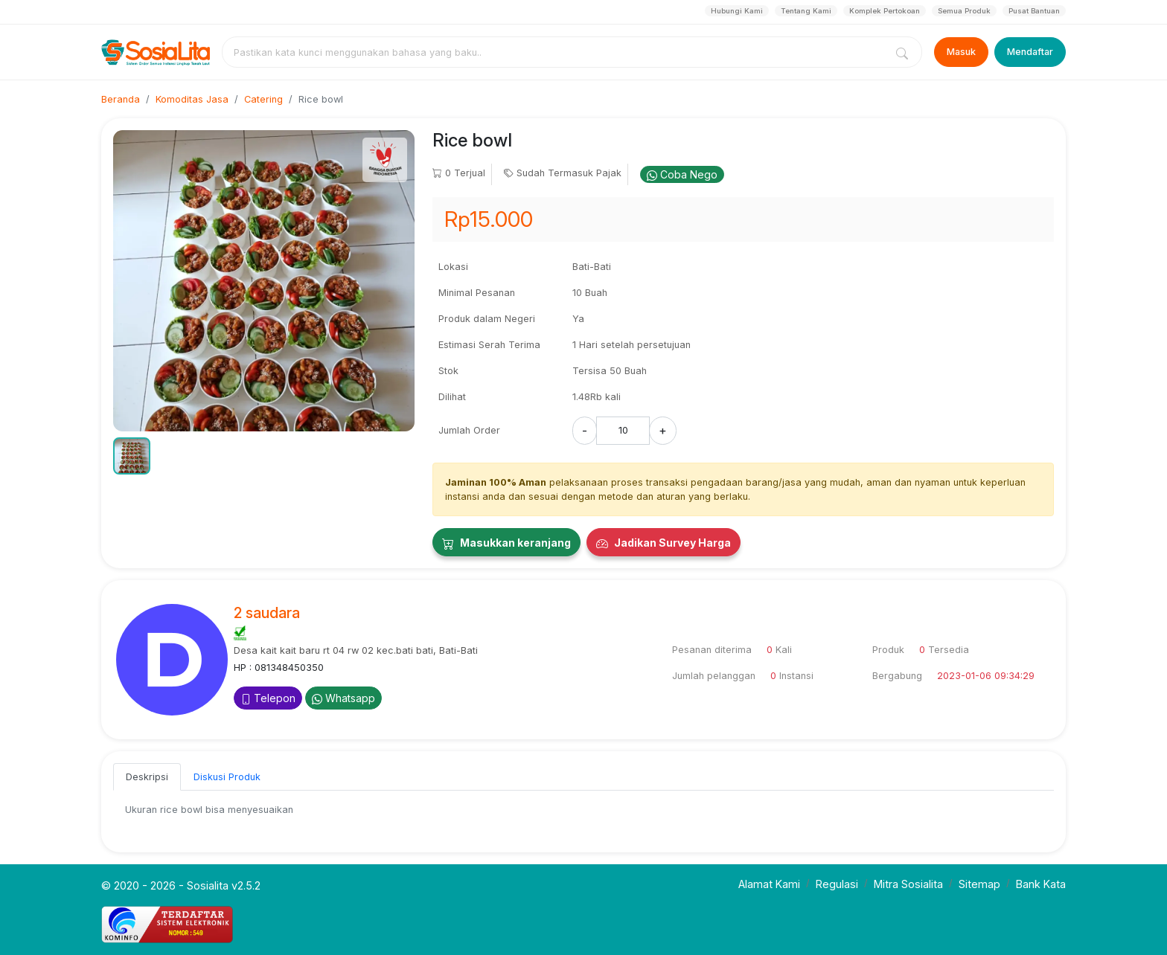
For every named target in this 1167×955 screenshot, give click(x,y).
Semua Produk (964, 11)
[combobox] (556, 52)
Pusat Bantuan (1034, 11)
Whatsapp (343, 698)
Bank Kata (1041, 884)
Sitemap (979, 884)
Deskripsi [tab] (147, 776)
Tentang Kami (806, 11)
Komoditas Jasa (192, 99)
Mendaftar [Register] (1030, 51)
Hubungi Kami (737, 11)
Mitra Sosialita (908, 884)
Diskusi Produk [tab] (227, 776)
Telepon (267, 698)
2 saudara (267, 613)
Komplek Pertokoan (884, 11)
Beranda (120, 99)
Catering (263, 99)
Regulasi (837, 884)
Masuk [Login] (961, 51)
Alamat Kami (769, 884)
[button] (131, 456)
